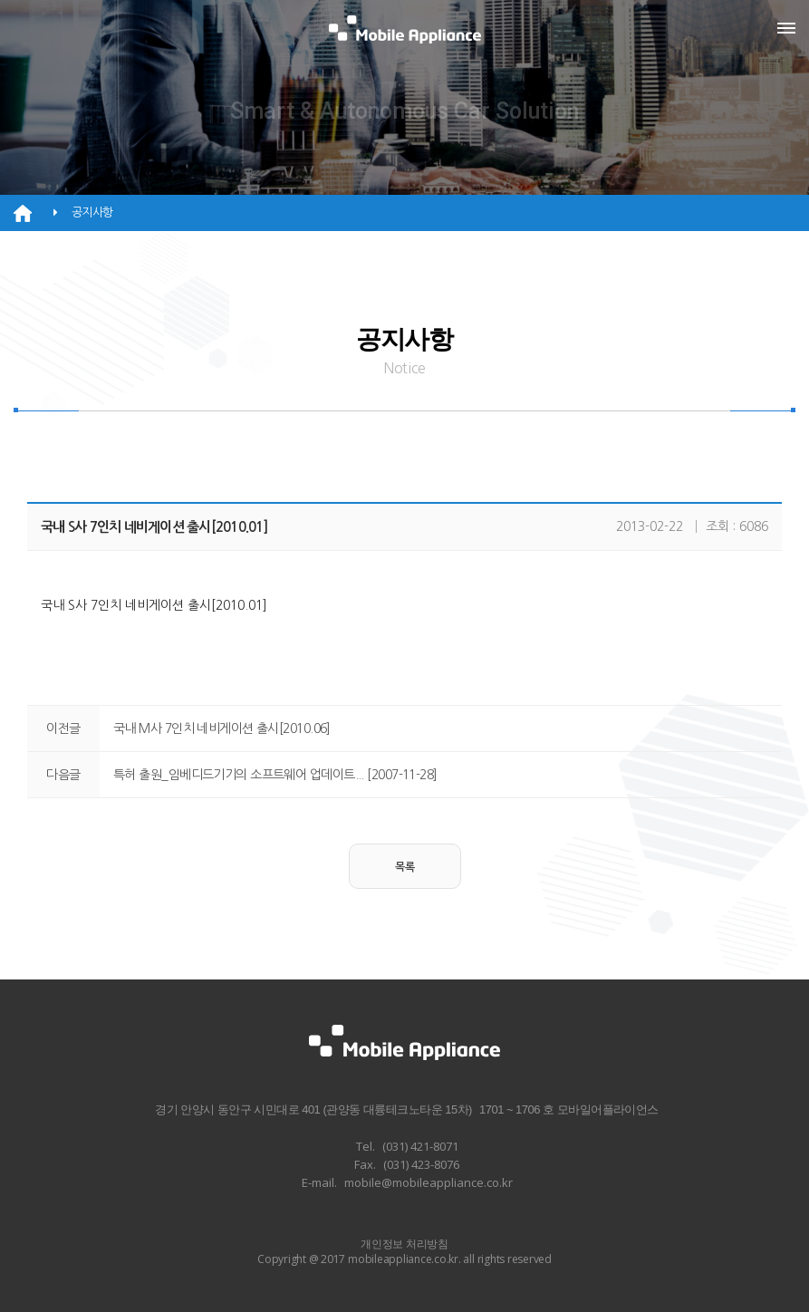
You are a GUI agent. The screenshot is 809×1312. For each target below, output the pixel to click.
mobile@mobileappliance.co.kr (428, 1182)
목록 (405, 867)
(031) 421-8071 (420, 1146)
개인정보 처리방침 (404, 1243)
